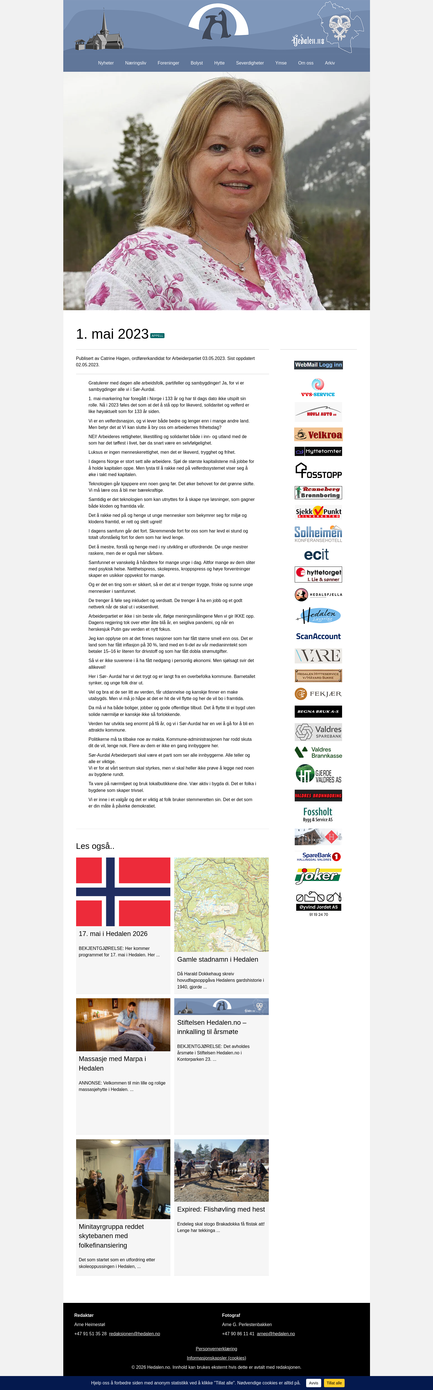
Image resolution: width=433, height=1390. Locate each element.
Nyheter (106, 63)
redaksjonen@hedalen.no (134, 1333)
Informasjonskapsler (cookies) (216, 1358)
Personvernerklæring (216, 1348)
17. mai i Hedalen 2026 (113, 933)
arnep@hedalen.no (276, 1333)
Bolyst (197, 63)
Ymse (281, 63)
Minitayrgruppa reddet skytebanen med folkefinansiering (111, 1236)
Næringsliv (135, 63)
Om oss (305, 63)
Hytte (219, 63)
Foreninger (168, 63)
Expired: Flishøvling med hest (221, 1209)
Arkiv (330, 63)
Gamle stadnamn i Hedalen (217, 959)
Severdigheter (250, 63)
